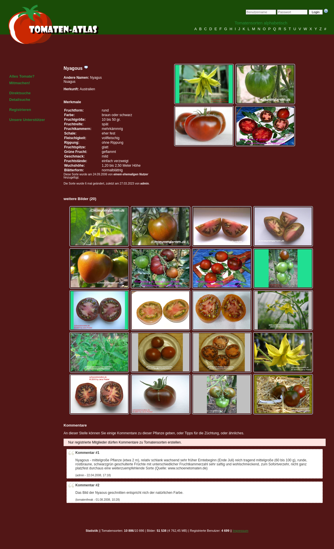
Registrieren (20, 110)
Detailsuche (19, 99)
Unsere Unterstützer (27, 120)
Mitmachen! (19, 83)
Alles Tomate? (22, 76)
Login (316, 12)
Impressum (240, 530)
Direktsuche (19, 93)
